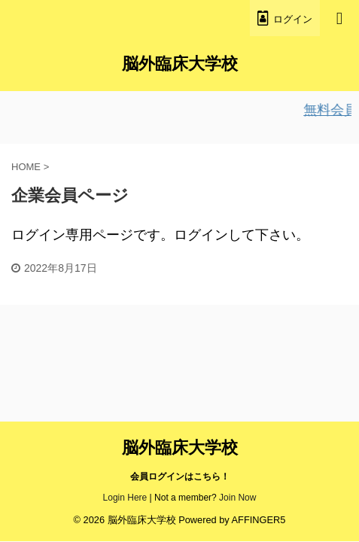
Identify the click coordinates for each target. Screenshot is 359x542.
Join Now (237, 497)
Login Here (125, 497)
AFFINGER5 (259, 519)
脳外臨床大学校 (180, 63)
